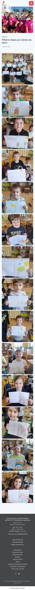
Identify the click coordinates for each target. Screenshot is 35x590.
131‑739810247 (19, 534)
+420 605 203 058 (17, 542)
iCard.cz (19, 583)
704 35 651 (19, 527)
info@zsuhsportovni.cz (17, 544)
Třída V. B (4, 37)
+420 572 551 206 (17, 540)
